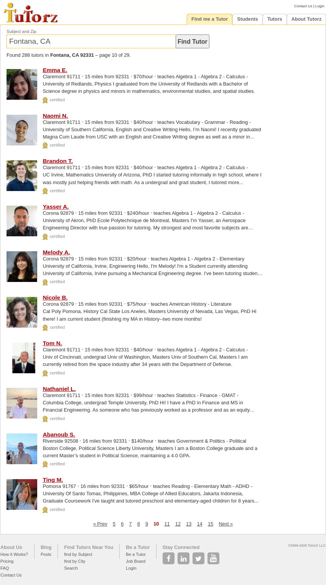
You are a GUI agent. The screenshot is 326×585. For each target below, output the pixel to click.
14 (200, 524)
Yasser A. (56, 206)
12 (178, 524)
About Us (11, 547)
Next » (226, 524)
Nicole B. (55, 297)
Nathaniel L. (59, 389)
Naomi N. (55, 115)
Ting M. (53, 479)
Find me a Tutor (209, 19)
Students (247, 19)
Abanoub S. (59, 434)
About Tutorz (306, 19)
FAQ (4, 568)
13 (188, 524)
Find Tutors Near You (88, 547)
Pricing (6, 561)
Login (319, 6)
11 (167, 524)
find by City (74, 561)
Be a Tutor (138, 547)
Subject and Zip (21, 31)
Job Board (135, 561)
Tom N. (52, 343)
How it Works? (14, 554)
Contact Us (303, 6)
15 (210, 524)
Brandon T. (57, 161)
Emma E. (55, 70)
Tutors (274, 19)
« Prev (100, 524)
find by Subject (78, 554)
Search (70, 568)
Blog (46, 547)
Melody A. (56, 252)
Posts (46, 554)
